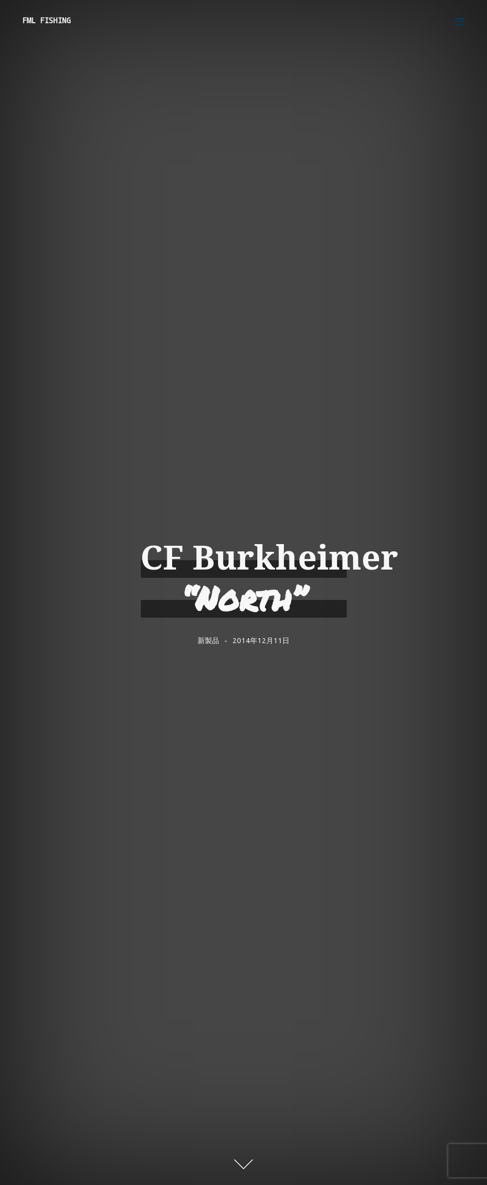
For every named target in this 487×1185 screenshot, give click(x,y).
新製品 (208, 640)
